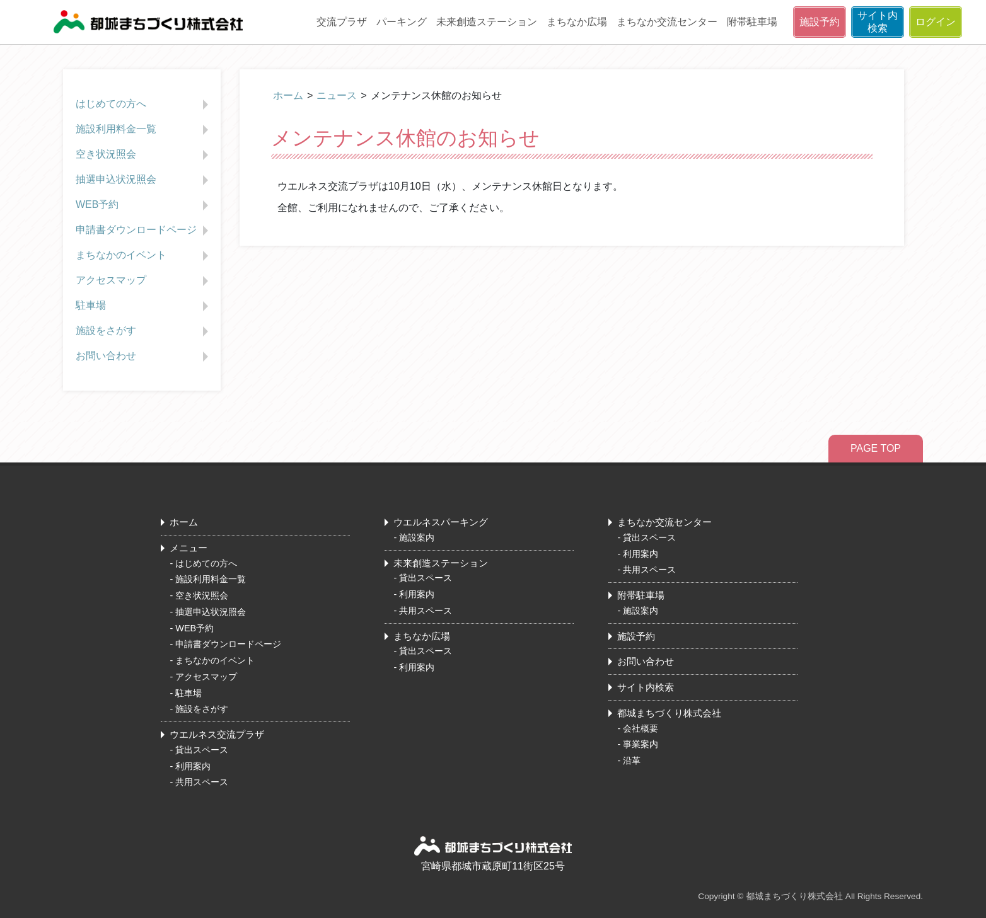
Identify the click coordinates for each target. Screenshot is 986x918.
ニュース (336, 95)
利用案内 (193, 766)
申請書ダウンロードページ (143, 231)
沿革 (632, 760)
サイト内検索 (877, 21)
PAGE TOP (875, 448)
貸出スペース (201, 750)
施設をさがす (143, 331)
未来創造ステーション (486, 21)
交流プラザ (341, 21)
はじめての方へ (143, 105)
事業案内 (640, 744)
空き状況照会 (143, 155)
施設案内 (416, 537)
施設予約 (819, 21)
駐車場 (143, 306)
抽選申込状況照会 (143, 180)
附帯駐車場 (752, 21)
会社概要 (640, 728)
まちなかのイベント (143, 256)
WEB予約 (143, 205)
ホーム (288, 95)
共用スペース (201, 782)
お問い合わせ (143, 357)
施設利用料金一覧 (143, 130)
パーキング (401, 21)
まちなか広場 (577, 21)
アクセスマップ (143, 281)
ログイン (935, 21)
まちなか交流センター (667, 21)
